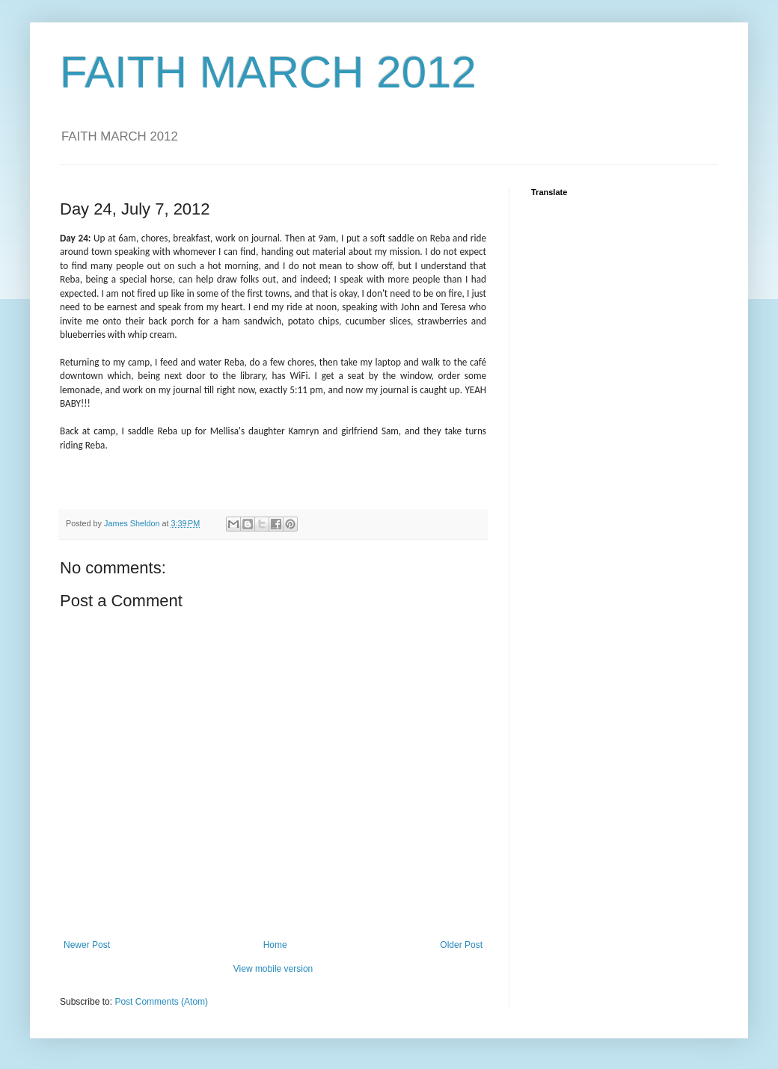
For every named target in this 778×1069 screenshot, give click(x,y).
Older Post (461, 945)
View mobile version (273, 969)
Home (275, 945)
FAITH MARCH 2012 (268, 72)
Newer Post (87, 945)
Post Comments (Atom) (161, 1001)
